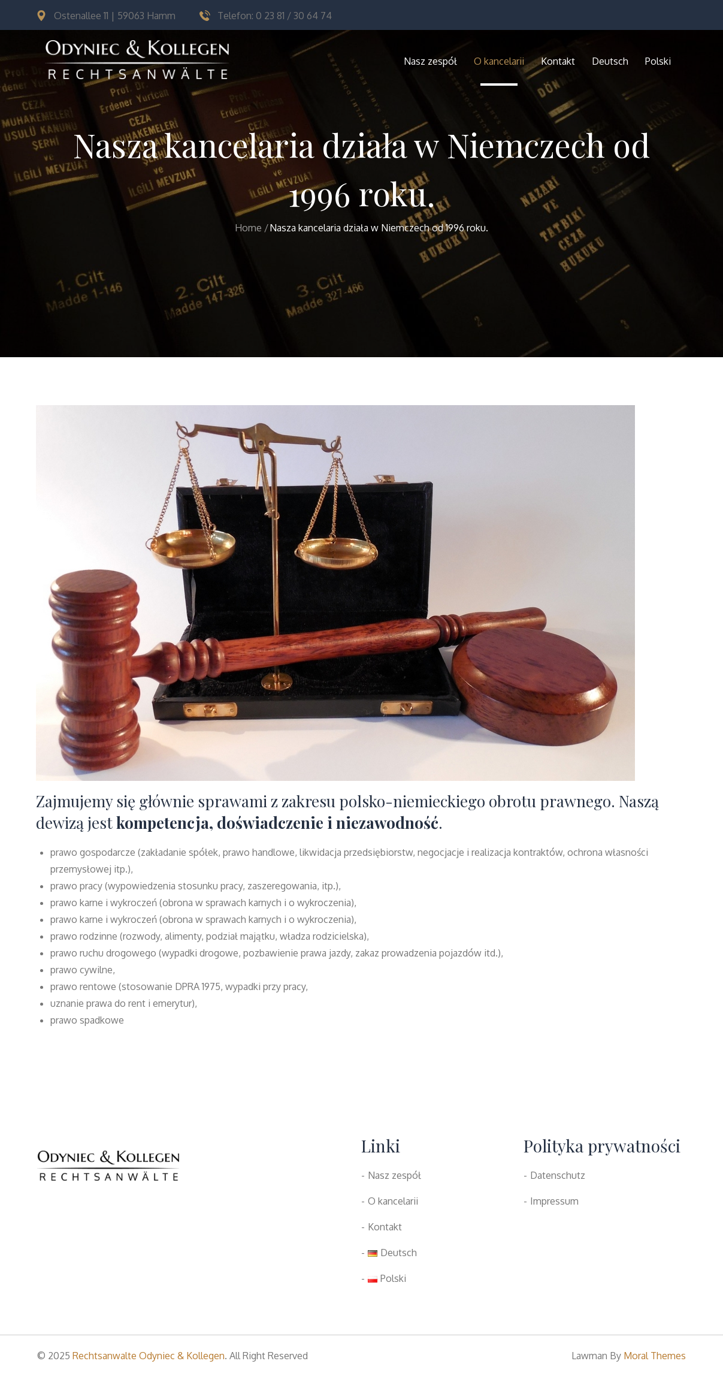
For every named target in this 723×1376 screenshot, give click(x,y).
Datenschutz (557, 1175)
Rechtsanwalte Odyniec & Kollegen (148, 1356)
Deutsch (610, 61)
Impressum (554, 1201)
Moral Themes (655, 1356)
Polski (658, 61)
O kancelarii (499, 61)
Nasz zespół (430, 61)
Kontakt (558, 61)
